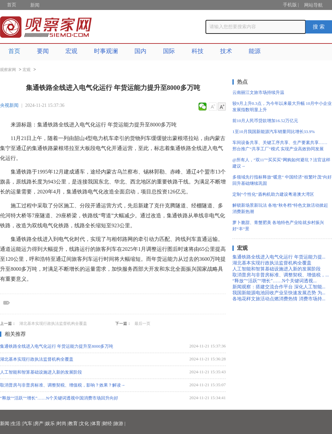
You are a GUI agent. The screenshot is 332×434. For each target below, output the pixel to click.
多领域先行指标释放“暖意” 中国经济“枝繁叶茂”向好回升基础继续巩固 (282, 180)
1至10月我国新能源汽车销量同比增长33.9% (273, 131)
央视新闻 (9, 105)
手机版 (290, 4)
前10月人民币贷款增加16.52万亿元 (265, 120)
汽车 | (28, 423)
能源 (255, 51)
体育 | (97, 423)
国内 (140, 51)
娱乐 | (51, 423)
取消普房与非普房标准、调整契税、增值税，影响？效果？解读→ (62, 385)
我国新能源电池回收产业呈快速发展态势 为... (278, 292)
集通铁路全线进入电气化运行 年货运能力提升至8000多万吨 (56, 346)
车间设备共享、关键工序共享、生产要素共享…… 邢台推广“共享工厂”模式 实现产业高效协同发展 (279, 145)
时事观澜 (106, 51)
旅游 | (119, 423)
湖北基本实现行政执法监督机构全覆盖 (53, 323)
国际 (169, 51)
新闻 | (5, 423)
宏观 (71, 51)
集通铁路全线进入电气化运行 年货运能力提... (278, 256)
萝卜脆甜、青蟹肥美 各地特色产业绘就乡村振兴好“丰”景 (278, 225)
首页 (11, 4)
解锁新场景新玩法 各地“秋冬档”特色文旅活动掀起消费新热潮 (280, 208)
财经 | (108, 423)
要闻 (43, 51)
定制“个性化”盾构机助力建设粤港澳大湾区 (273, 194)
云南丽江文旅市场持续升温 (258, 92)
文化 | (85, 423)
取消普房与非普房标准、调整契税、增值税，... (280, 274)
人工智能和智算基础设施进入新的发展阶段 (41, 372)
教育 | (74, 423)
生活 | (17, 423)
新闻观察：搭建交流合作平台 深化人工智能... (278, 286)
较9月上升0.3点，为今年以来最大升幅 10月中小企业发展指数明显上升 (282, 106)
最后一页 (142, 323)
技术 (226, 51)
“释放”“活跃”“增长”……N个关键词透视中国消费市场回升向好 (59, 398)
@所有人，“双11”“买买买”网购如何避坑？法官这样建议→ (281, 163)
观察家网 (8, 69)
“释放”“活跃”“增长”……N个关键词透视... (274, 280)
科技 (198, 51)
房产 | (39, 423)
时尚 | (62, 423)
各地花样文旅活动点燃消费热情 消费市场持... (278, 298)
